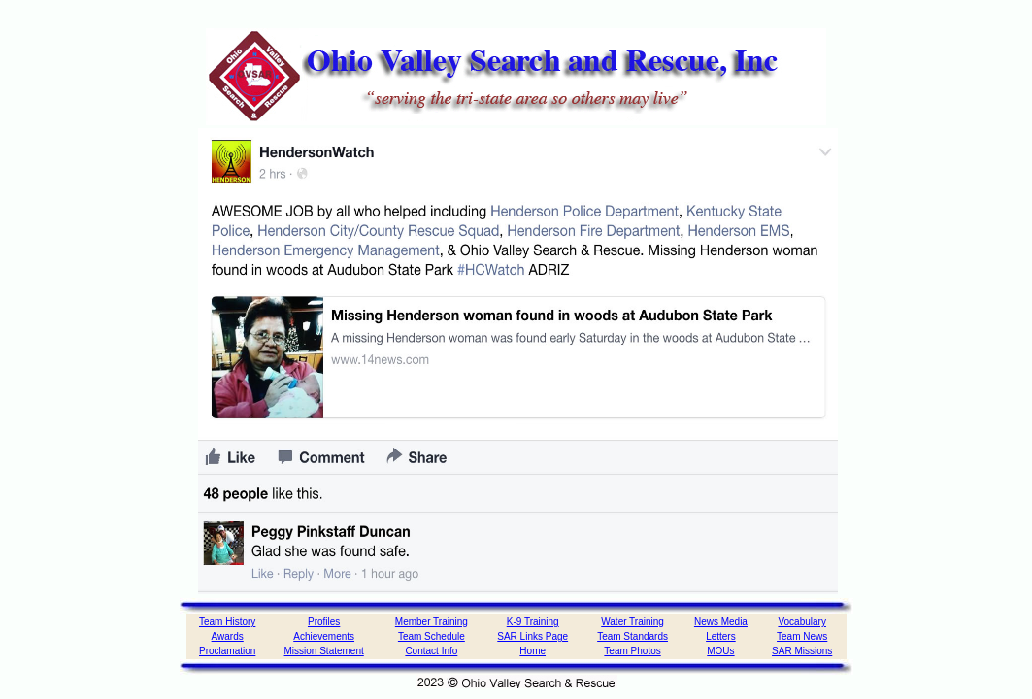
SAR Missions (802, 651)
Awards (228, 636)
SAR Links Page (532, 636)
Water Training (632, 621)
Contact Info (431, 651)
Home (532, 651)
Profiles (324, 621)
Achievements (323, 636)
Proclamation (227, 651)
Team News (802, 636)
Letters (721, 636)
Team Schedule (431, 636)
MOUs (720, 651)
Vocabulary (801, 621)
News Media (721, 621)
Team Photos (632, 651)
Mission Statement (324, 651)
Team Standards (632, 636)
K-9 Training (533, 621)
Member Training (431, 621)
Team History (227, 621)
